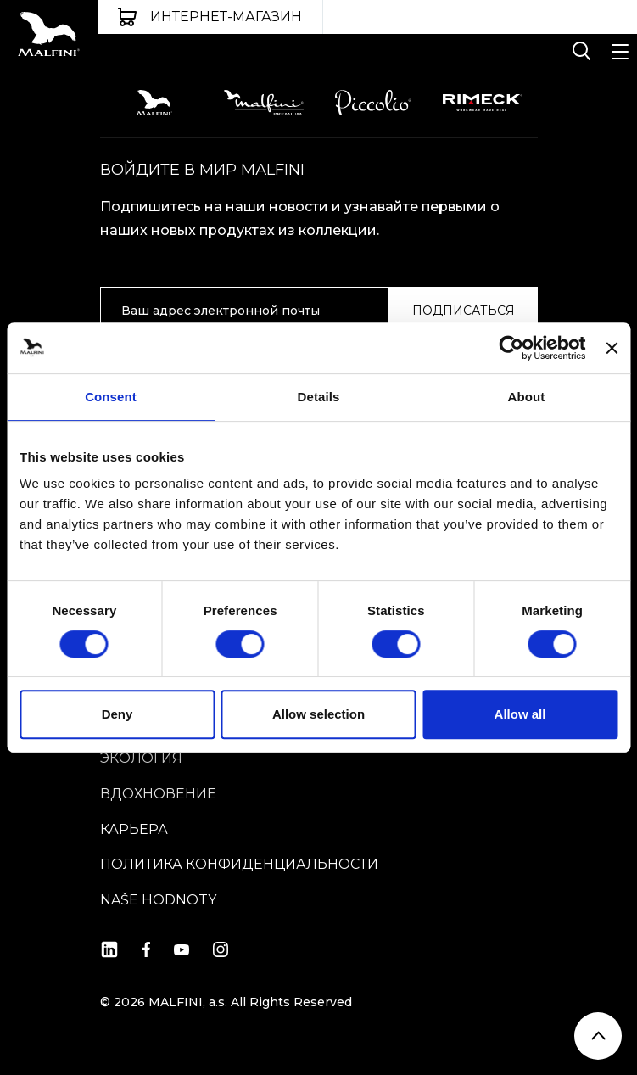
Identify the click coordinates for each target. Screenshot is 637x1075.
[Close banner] (611, 348)
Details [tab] (319, 396)
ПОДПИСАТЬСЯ (463, 310)
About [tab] (526, 396)
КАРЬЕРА (134, 829)
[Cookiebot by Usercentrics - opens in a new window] (512, 348)
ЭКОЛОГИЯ (141, 758)
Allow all (520, 714)
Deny (117, 714)
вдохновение (158, 794)
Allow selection (318, 714)
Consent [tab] (111, 396)
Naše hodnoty (158, 900)
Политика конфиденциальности (239, 864)
